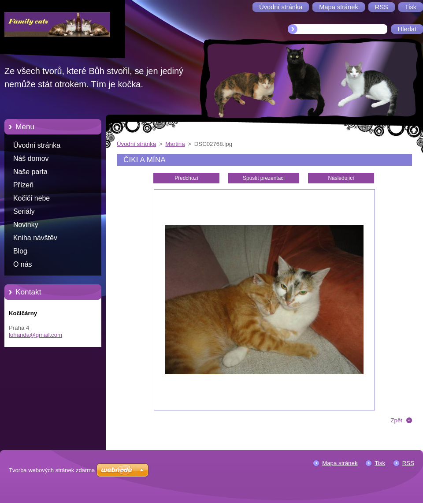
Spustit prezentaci (264, 178)
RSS (408, 463)
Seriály (24, 211)
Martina (175, 144)
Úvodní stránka (36, 145)
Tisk (380, 463)
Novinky (25, 224)
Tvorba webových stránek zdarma (52, 470)
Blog (20, 251)
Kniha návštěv (35, 238)
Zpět (396, 420)
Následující (341, 178)
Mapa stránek (339, 463)
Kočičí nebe (31, 198)
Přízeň (23, 185)
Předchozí (186, 178)
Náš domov (31, 158)
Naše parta (30, 171)
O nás (22, 264)
